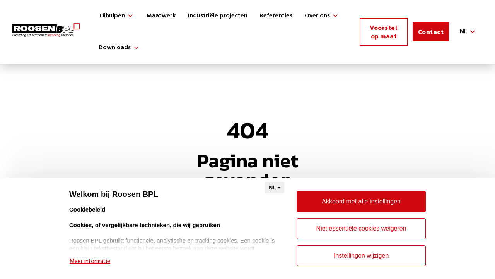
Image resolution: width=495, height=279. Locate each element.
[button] (116, 16)
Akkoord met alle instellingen (361, 201)
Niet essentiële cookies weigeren (361, 228)
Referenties (276, 16)
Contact (431, 31)
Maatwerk (161, 16)
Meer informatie (90, 261)
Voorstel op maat (384, 32)
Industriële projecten (218, 16)
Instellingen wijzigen (361, 255)
